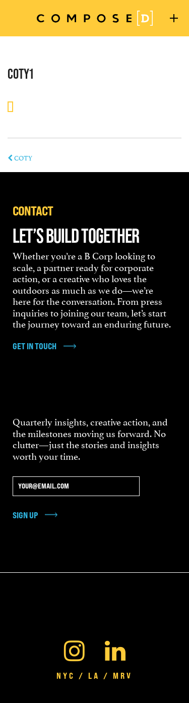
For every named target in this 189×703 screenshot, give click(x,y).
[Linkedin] (115, 648)
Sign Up (25, 515)
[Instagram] (74, 648)
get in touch (34, 346)
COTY (20, 157)
